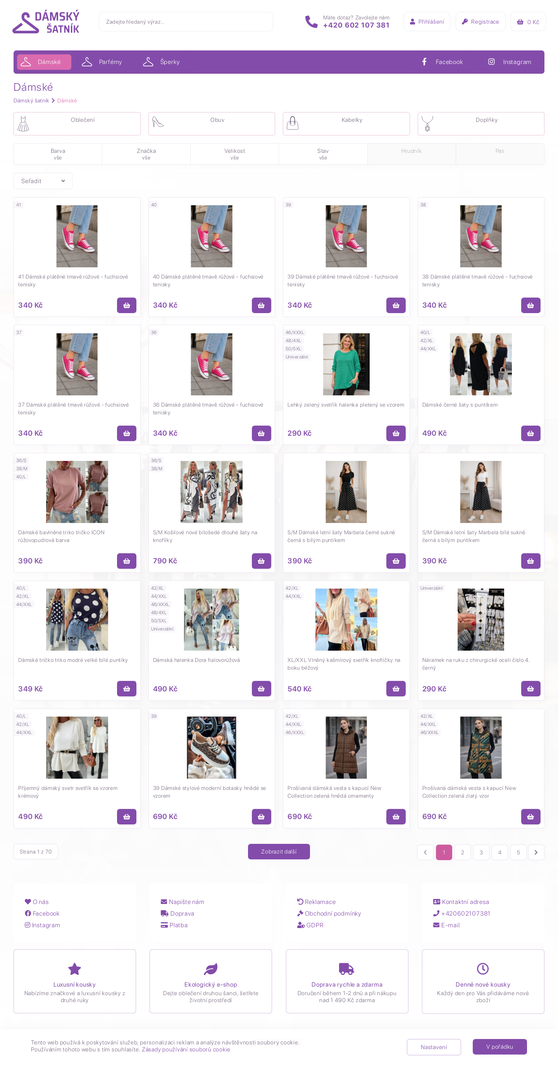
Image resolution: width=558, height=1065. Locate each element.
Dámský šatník (32, 100)
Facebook (42, 917)
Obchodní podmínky (330, 917)
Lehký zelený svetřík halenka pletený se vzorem (346, 406)
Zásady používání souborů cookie (186, 1049)
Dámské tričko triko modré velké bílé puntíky (74, 663)
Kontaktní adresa (463, 905)
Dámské (67, 100)
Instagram (43, 929)
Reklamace (317, 905)
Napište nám (183, 905)
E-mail (448, 929)
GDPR (311, 929)
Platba (175, 929)
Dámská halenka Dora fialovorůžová (197, 663)
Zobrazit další (279, 855)
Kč (526, 23)
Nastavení (434, 1047)
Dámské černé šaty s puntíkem (460, 406)
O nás (37, 905)
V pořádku (499, 1046)
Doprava (178, 917)
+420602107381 (464, 917)
